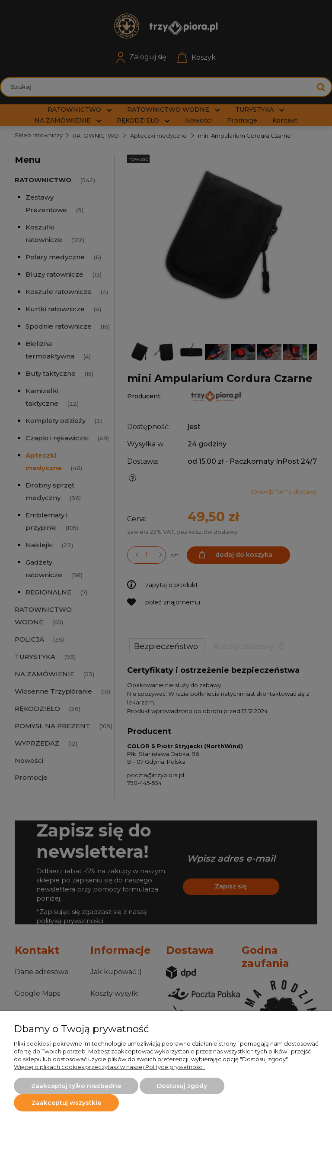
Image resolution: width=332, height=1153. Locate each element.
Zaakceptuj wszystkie (66, 1103)
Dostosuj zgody (182, 1086)
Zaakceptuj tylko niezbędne (76, 1086)
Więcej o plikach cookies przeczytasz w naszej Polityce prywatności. (109, 1066)
